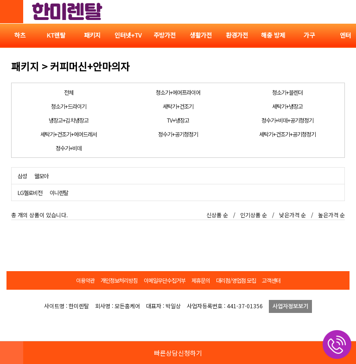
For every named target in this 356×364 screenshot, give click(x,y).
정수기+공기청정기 (178, 134)
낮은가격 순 (292, 215)
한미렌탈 (67, 11)
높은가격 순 (331, 215)
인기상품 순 (253, 215)
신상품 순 (217, 215)
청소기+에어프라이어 (178, 92)
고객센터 (271, 280)
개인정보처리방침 (119, 280)
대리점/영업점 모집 (236, 280)
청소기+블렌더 (287, 92)
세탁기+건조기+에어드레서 (68, 134)
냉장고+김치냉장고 (69, 120)
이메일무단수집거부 (164, 280)
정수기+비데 (69, 148)
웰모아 (41, 176)
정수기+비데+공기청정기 (287, 120)
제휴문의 (200, 280)
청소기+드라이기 (68, 106)
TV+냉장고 (178, 120)
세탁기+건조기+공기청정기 (287, 134)
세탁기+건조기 (178, 106)
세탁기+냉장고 (287, 106)
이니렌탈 (59, 192)
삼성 (22, 176)
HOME (11, 352)
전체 (68, 92)
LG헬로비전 (30, 192)
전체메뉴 (344, 11)
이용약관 (85, 280)
